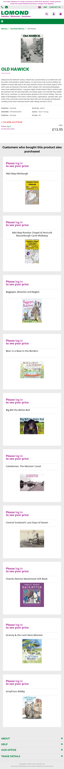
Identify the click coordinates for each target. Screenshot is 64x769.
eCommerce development (20, 766)
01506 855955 (2, 7)
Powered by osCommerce (44, 766)
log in (9, 126)
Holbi (33, 766)
